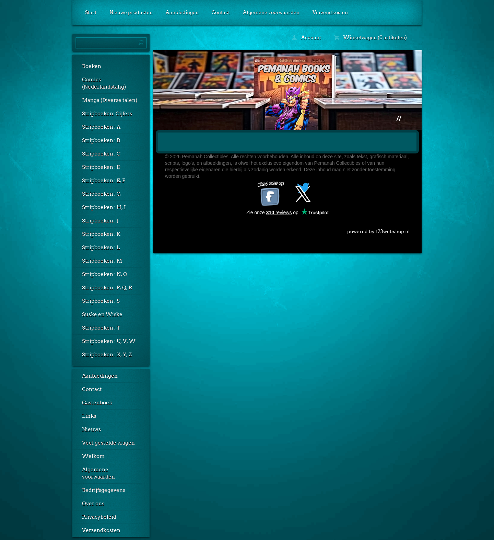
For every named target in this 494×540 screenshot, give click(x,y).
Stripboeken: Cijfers (107, 114)
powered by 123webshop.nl (378, 230)
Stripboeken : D (101, 167)
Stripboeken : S (101, 301)
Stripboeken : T (101, 328)
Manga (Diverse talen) (109, 100)
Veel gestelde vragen (108, 443)
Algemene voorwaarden (271, 12)
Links (89, 416)
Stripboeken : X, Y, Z (107, 355)
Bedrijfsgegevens (103, 490)
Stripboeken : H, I (104, 207)
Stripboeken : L (101, 247)
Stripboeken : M (102, 261)
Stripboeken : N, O (104, 274)
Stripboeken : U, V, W (109, 341)
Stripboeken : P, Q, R (107, 288)
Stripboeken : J (100, 221)
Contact (221, 12)
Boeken (91, 66)
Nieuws (91, 429)
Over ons (93, 504)
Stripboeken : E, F (103, 180)
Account (306, 37)
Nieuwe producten (131, 12)
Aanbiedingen (182, 12)
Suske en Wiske (102, 314)
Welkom (93, 456)
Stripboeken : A (101, 127)
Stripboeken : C (101, 154)
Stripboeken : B (101, 140)
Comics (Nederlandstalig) (104, 83)
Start (90, 12)
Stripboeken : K (101, 234)
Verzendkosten (330, 12)
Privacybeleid (99, 517)
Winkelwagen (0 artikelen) (370, 37)
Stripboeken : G (101, 194)
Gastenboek (97, 403)
